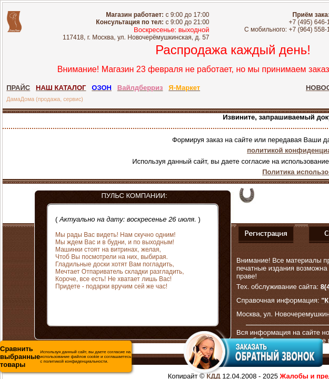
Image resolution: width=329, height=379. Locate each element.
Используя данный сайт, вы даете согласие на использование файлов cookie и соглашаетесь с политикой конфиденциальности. (65, 356)
